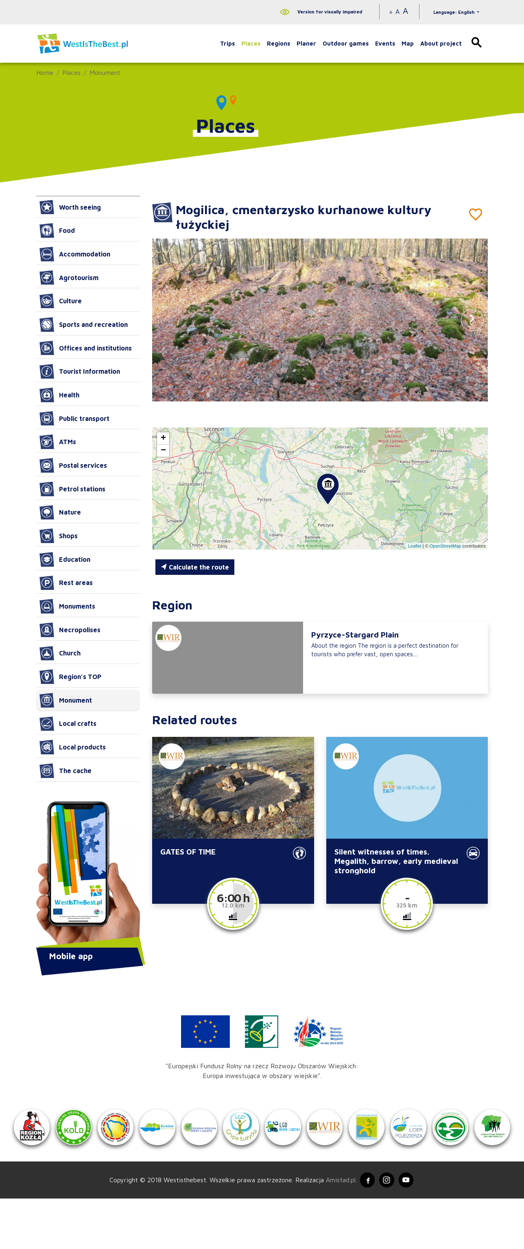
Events (385, 43)
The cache (65, 770)
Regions (278, 43)
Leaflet (414, 545)
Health (59, 395)
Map (408, 43)
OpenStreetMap (445, 545)
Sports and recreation (83, 324)
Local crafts (67, 724)
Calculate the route (195, 567)
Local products (72, 747)
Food (57, 230)
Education (64, 559)
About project (441, 43)
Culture (60, 301)
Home (44, 72)
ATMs (57, 441)
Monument (105, 72)
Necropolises (69, 629)
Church (60, 653)
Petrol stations (72, 489)
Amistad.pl (338, 1230)
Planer (306, 43)
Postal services (73, 465)
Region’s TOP (70, 676)
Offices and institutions (85, 348)
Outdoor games (346, 43)
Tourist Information (79, 371)
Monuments (67, 606)
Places (250, 43)
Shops (58, 535)
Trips (227, 43)
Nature (60, 512)
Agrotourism (68, 277)
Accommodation (74, 254)
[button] (472, 320)
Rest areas (66, 583)
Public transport (74, 418)
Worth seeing (70, 207)
